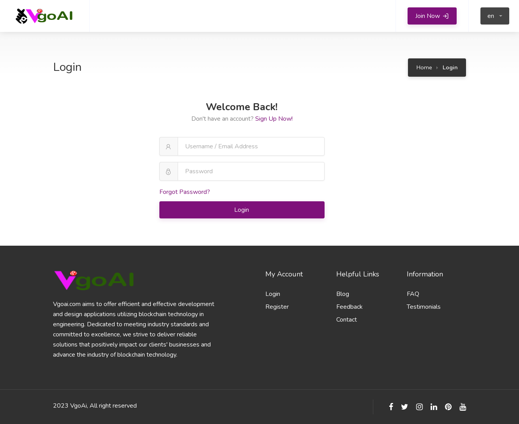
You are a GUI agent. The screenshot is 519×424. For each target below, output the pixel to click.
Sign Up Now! (274, 118)
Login (242, 210)
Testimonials (424, 307)
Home (424, 67)
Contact (346, 319)
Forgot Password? (184, 192)
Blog (342, 294)
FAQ (413, 294)
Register (277, 307)
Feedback (349, 307)
